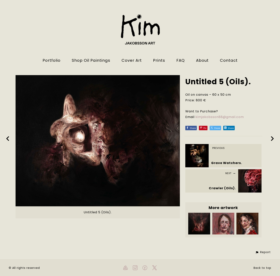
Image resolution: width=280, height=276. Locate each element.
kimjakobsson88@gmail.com (219, 117)
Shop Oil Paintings (91, 60)
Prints (159, 60)
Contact (229, 60)
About (202, 60)
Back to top (262, 268)
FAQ (180, 60)
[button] (263, 252)
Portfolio (51, 60)
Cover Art (132, 60)
